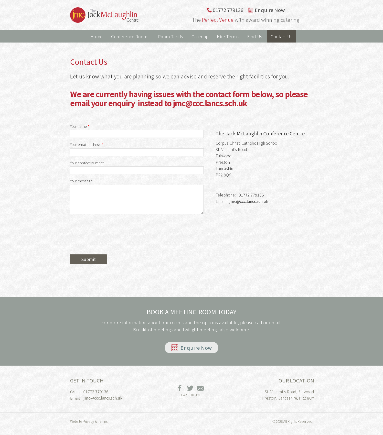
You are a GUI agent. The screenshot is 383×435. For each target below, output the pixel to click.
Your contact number (87, 162)
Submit (88, 259)
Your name (79, 126)
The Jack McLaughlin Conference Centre (104, 15)
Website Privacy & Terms (88, 421)
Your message (81, 180)
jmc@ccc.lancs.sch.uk (248, 201)
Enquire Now (266, 9)
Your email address (86, 144)
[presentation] (107, 241)
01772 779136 (225, 9)
